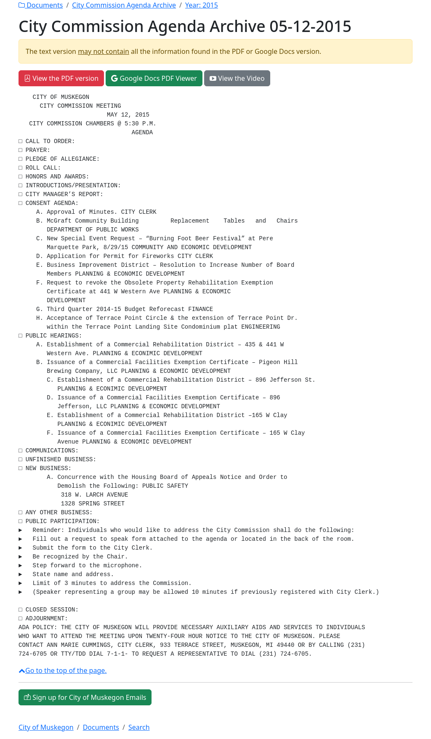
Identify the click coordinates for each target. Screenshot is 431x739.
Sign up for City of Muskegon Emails (85, 697)
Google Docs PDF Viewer (154, 78)
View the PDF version (61, 78)
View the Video (237, 78)
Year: (201, 5)
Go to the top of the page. (63, 670)
